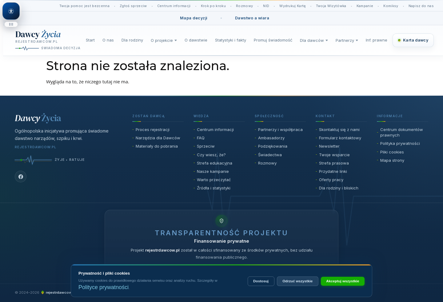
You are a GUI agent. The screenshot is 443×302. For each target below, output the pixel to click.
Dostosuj (261, 281)
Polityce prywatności (103, 287)
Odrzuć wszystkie (297, 281)
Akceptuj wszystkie (342, 281)
